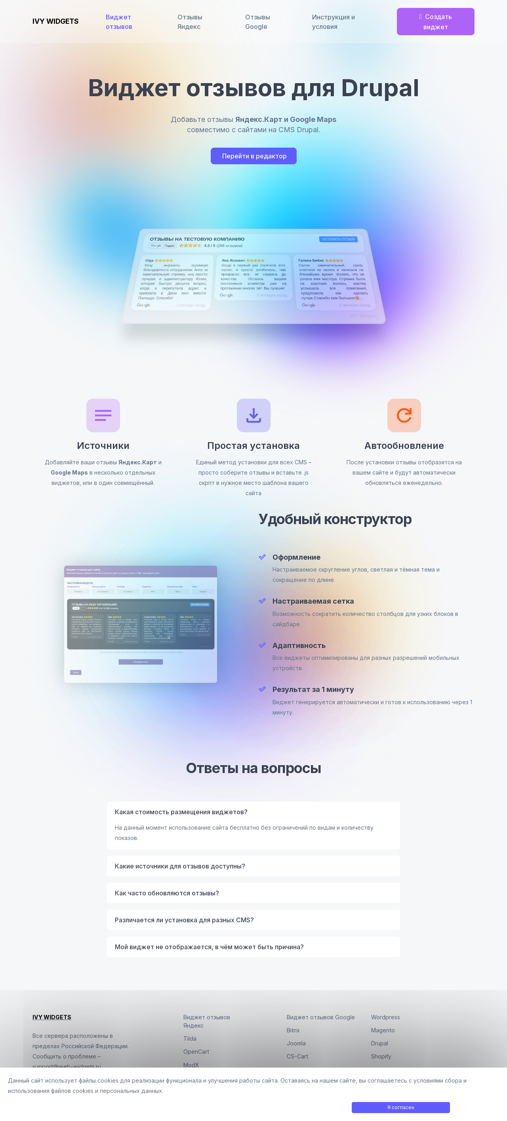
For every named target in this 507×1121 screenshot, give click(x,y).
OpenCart (196, 1051)
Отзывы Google (258, 21)
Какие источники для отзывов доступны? (180, 866)
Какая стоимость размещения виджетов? (181, 812)
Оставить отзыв (338, 239)
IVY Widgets (363, 316)
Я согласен (400, 1107)
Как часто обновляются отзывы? (167, 893)
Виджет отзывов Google (321, 1017)
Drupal (379, 1043)
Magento (383, 1030)
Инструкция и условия (334, 21)
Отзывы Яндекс (191, 21)
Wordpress (385, 1017)
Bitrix (293, 1030)
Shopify (381, 1056)
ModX (191, 1065)
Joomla (296, 1043)
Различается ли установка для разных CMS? (184, 920)
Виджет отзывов (120, 21)
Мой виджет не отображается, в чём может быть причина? (209, 947)
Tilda (189, 1038)
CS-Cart (297, 1056)
